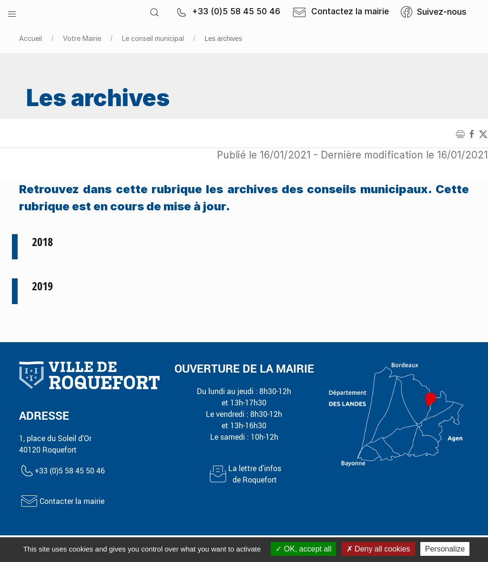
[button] (12, 12)
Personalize (445, 549)
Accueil (30, 38)
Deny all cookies (378, 549)
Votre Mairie (82, 38)
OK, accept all (303, 549)
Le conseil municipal (153, 38)
